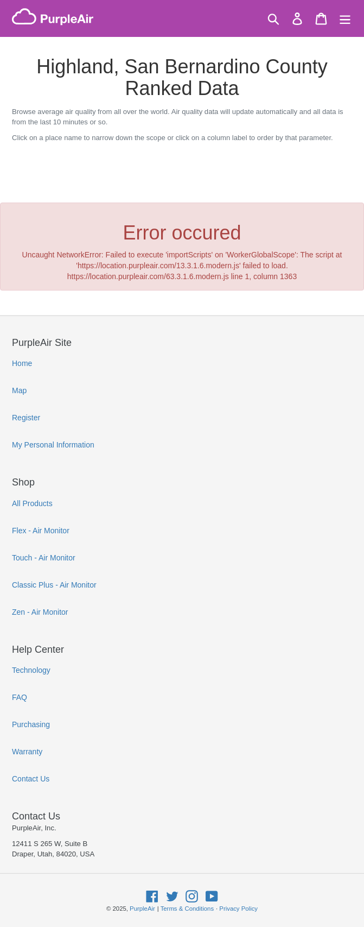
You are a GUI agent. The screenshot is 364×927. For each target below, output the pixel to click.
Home (22, 363)
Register (26, 417)
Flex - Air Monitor (40, 530)
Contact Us (30, 778)
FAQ (19, 697)
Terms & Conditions (187, 908)
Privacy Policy (238, 908)
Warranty (27, 751)
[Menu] (345, 18)
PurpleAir (142, 908)
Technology (31, 670)
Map (19, 390)
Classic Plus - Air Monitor (54, 585)
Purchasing (31, 724)
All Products (32, 503)
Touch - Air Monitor (43, 557)
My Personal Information (53, 444)
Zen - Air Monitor (40, 612)
